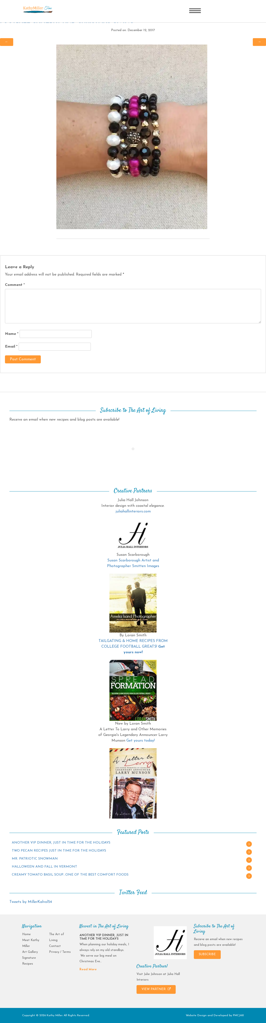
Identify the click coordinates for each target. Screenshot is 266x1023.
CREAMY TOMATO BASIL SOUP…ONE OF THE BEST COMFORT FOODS (70, 875)
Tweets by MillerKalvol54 (30, 902)
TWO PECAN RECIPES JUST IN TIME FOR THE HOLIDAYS (59, 850)
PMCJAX (238, 1015)
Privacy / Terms (60, 952)
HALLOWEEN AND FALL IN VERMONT (44, 867)
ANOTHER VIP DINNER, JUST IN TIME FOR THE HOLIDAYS (61, 842)
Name (11, 334)
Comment (15, 285)
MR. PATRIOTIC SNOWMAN (35, 859)
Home (26, 934)
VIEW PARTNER (156, 989)
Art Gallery (30, 952)
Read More (88, 969)
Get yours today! (140, 741)
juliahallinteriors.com (133, 511)
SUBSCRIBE (207, 954)
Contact (55, 946)
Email (11, 347)
